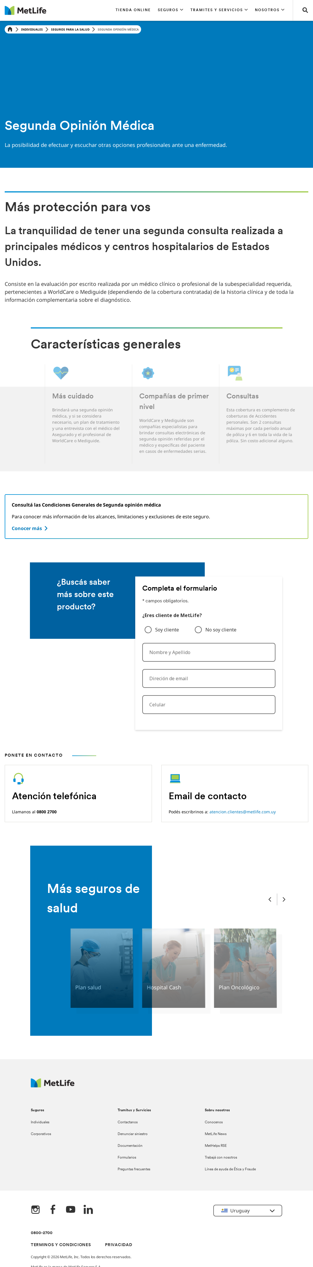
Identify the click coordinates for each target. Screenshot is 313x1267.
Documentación (130, 1146)
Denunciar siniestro (133, 1134)
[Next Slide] (284, 899)
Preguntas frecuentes (134, 1169)
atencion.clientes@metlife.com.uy (242, 811)
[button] (170, 10)
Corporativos (41, 1134)
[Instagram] (35, 1210)
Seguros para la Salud (70, 29)
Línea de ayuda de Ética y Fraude (230, 1169)
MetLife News (215, 1134)
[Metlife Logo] (53, 1086)
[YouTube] (70, 1210)
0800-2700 (42, 1233)
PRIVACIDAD (118, 1245)
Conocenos (214, 1122)
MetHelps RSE (216, 1146)
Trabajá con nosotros (221, 1157)
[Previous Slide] (270, 899)
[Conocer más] (30, 528)
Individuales (32, 29)
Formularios (127, 1157)
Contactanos (128, 1122)
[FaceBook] (53, 1210)
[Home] (10, 29)
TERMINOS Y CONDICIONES (61, 1245)
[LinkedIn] (88, 1210)
